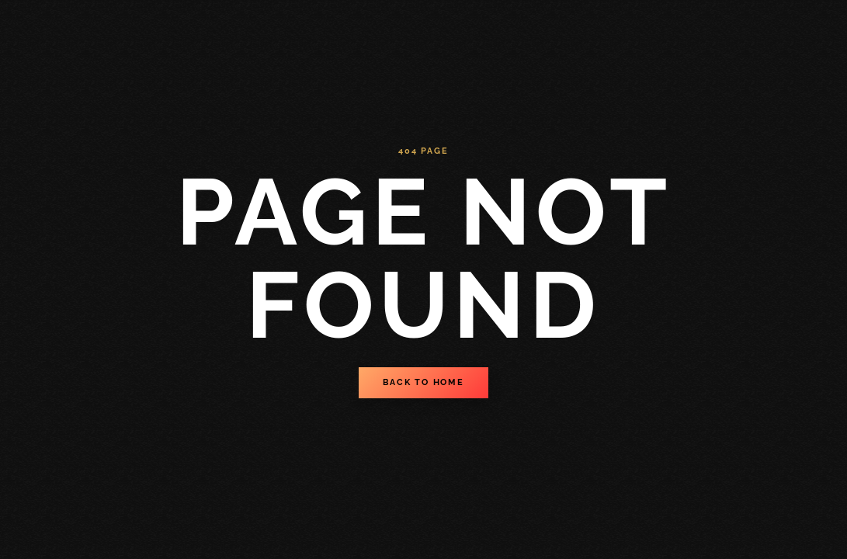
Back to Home (423, 382)
